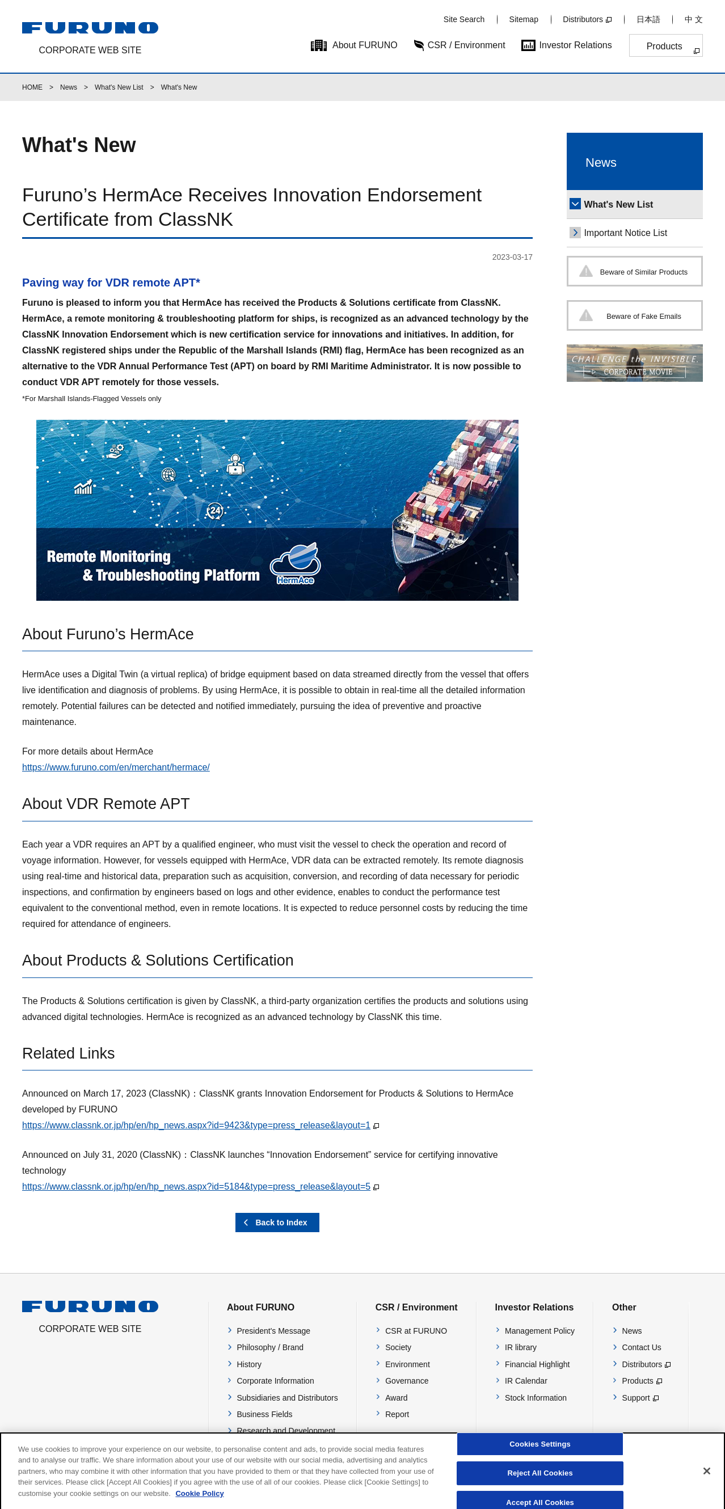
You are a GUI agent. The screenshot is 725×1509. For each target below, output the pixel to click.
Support (636, 1397)
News (68, 87)
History (249, 1364)
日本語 (648, 19)
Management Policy (540, 1330)
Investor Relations (575, 45)
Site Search (464, 19)
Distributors (583, 19)
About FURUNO (365, 45)
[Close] (706, 1477)
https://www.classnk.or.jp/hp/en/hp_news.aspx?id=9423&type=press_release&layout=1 (196, 1125)
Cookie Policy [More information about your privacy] (199, 1499)
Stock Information (536, 1397)
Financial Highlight (537, 1364)
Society (398, 1347)
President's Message (274, 1330)
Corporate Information (275, 1380)
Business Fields (265, 1414)
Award (396, 1397)
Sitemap (523, 19)
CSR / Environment (466, 45)
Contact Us (641, 1347)
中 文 (694, 19)
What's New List (119, 87)
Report (397, 1414)
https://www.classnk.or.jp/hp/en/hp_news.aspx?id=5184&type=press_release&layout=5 (196, 1186)
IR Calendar (526, 1380)
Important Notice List (625, 233)
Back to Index (281, 1222)
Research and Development (286, 1430)
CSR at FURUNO (416, 1330)
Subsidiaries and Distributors (287, 1397)
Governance (406, 1380)
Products (664, 46)
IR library (521, 1347)
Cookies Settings (540, 1451)
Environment (407, 1364)
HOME (32, 87)
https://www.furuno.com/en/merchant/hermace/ (116, 767)
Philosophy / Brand (270, 1347)
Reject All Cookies (539, 1480)
